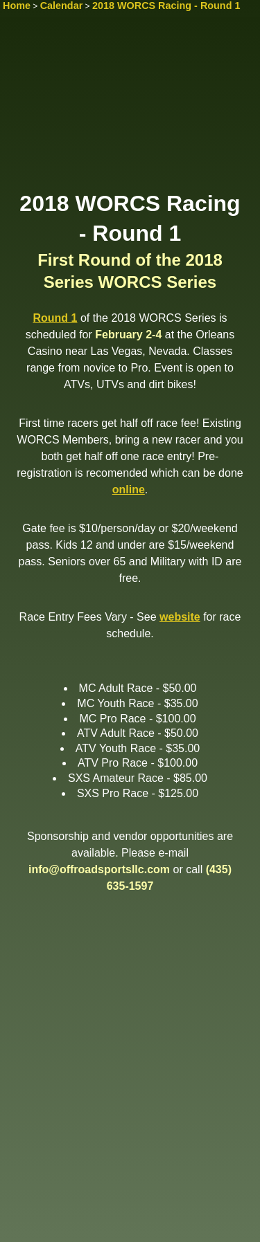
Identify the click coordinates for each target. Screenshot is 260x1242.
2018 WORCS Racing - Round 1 (166, 5)
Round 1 (55, 318)
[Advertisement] (130, 108)
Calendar (61, 5)
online (128, 489)
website (179, 617)
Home (17, 5)
